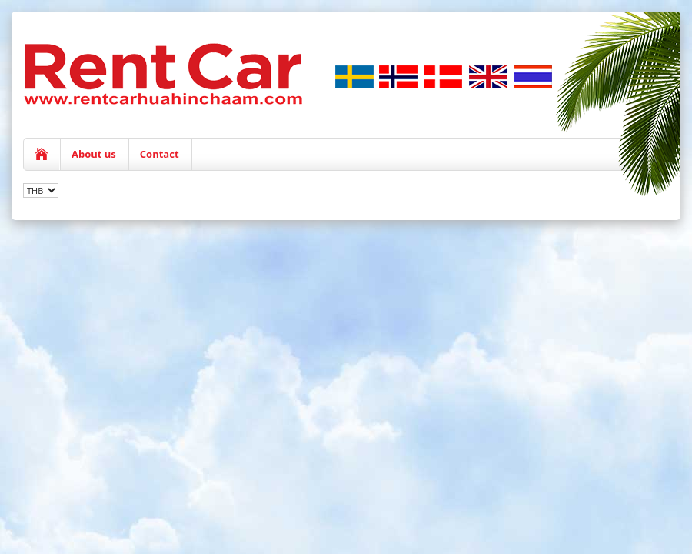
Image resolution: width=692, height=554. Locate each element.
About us (94, 154)
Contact (159, 154)
